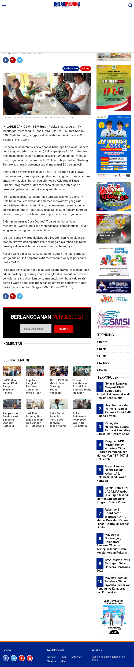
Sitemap (52, 661)
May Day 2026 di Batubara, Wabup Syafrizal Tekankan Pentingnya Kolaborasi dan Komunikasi (113, 585)
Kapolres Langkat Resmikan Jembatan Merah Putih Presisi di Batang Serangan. (33, 391)
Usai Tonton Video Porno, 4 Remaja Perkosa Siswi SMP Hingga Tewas (113, 410)
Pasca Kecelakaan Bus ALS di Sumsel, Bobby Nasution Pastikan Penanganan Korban (82, 391)
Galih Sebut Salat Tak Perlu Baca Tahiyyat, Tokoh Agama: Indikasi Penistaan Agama (58, 424)
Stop (86, 68)
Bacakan (71, 68)
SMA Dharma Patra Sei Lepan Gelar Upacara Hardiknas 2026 (113, 565)
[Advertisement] (67, 26)
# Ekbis (101, 356)
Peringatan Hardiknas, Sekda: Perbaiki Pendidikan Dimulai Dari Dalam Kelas (113, 428)
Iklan (63, 661)
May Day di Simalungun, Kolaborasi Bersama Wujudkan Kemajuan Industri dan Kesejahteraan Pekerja (111, 543)
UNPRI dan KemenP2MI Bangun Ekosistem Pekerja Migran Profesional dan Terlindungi (10, 393)
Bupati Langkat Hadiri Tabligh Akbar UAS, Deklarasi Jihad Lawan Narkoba (111, 473)
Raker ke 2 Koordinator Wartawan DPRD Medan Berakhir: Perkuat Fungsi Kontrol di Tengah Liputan (112, 518)
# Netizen (103, 363)
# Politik (101, 370)
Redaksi (52, 657)
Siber (63, 657)
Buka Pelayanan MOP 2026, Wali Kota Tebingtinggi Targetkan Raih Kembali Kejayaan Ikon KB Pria (81, 426)
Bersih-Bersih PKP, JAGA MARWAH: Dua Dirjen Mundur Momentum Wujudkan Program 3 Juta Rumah (112, 495)
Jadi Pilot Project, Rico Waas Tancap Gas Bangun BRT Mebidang (35, 420)
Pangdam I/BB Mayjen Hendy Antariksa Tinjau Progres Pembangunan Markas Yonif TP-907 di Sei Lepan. (112, 450)
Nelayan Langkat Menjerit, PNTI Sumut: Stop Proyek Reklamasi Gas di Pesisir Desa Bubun (113, 391)
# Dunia (101, 349)
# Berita (101, 342)
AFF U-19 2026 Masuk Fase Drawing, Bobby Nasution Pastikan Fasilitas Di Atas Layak (59, 391)
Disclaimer (75, 657)
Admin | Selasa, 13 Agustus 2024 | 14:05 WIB (23, 53)
